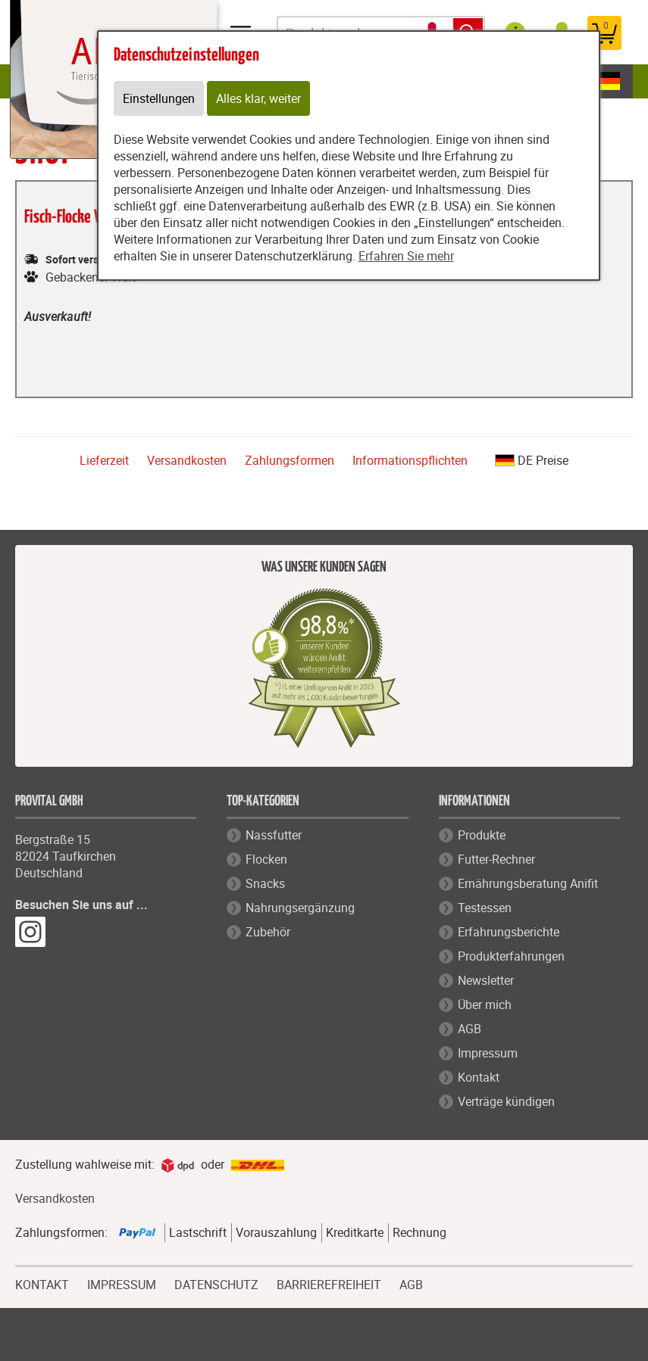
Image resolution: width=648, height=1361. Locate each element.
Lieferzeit (104, 460)
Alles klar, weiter (258, 98)
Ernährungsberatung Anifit (528, 883)
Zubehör (268, 931)
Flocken (266, 859)
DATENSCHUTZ (216, 1283)
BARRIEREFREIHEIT (329, 1283)
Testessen (485, 907)
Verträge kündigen (506, 1101)
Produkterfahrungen (511, 956)
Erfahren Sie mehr (406, 256)
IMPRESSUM (121, 1283)
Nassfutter (274, 835)
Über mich (485, 1004)
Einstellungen (159, 98)
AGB (469, 1028)
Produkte (482, 835)
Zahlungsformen (289, 460)
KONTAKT (42, 1283)
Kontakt (478, 1077)
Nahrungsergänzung (300, 907)
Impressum (488, 1053)
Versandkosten (187, 460)
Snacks (265, 883)
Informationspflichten (410, 460)
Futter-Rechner (496, 859)
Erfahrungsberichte (508, 931)
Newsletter (486, 980)
